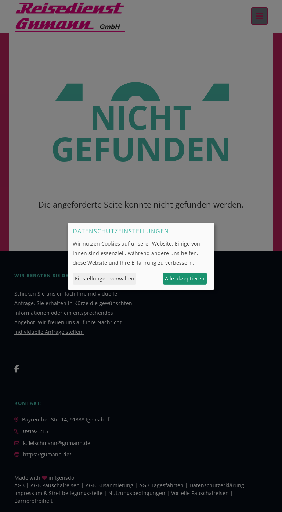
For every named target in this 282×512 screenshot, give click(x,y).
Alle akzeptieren (185, 278)
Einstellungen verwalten (104, 278)
